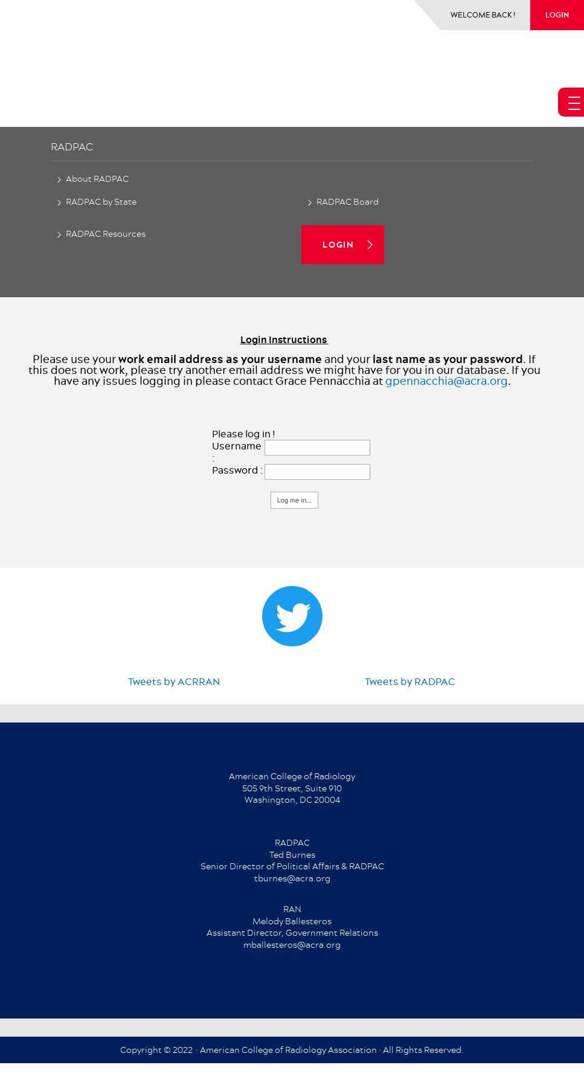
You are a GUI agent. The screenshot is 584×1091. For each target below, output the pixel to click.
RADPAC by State (101, 201)
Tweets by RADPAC (410, 681)
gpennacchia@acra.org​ (446, 381)
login (557, 14)
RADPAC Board (347, 201)
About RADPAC (97, 178)
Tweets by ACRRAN (174, 681)
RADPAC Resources (106, 233)
